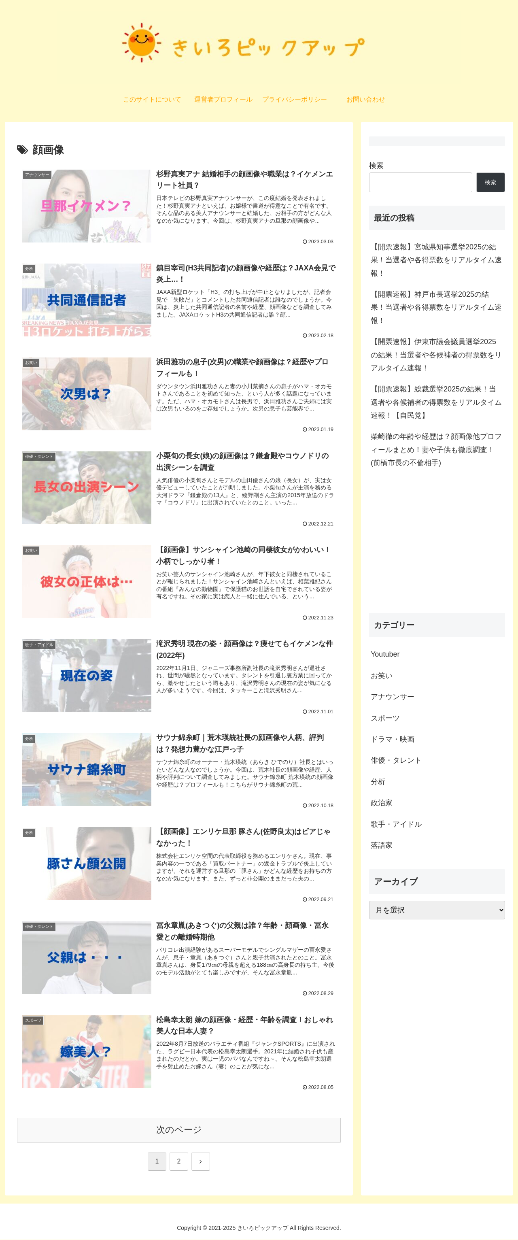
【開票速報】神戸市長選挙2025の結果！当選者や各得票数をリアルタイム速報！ (436, 307)
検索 (376, 166)
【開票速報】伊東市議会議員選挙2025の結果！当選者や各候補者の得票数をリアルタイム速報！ (436, 355)
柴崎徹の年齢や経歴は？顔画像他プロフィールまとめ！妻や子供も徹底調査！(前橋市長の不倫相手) (436, 449)
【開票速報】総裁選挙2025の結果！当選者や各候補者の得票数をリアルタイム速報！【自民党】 (436, 402)
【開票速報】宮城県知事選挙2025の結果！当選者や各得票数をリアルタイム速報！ (436, 260)
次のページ (179, 1130)
